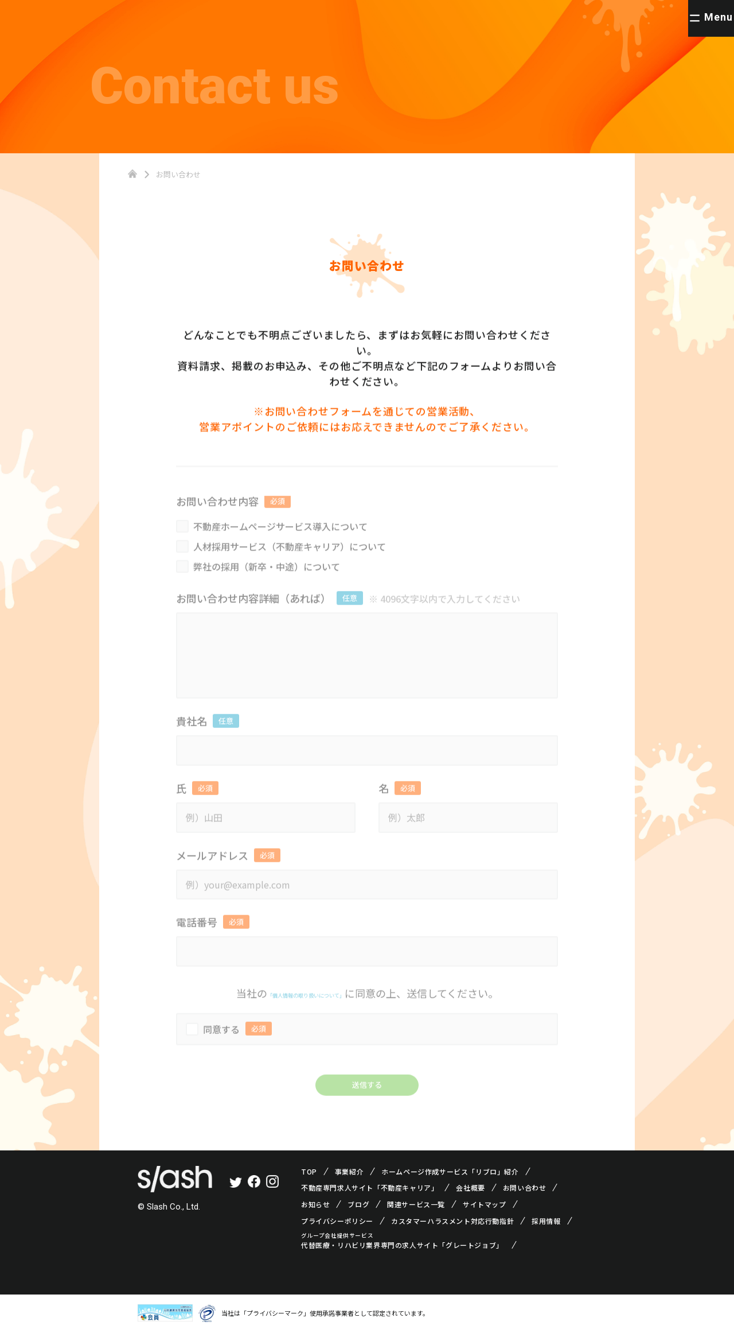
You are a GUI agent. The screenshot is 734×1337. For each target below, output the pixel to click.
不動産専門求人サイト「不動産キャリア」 (369, 1193)
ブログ (358, 1209)
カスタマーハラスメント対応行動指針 (452, 1225)
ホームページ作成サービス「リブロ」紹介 (449, 1176)
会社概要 (470, 1193)
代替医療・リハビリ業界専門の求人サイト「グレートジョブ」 (402, 1250)
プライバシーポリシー (337, 1225)
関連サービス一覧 (416, 1209)
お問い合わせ (524, 1193)
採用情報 (546, 1225)
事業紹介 (349, 1176)
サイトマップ (484, 1209)
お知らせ (315, 1209)
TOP (309, 1176)
